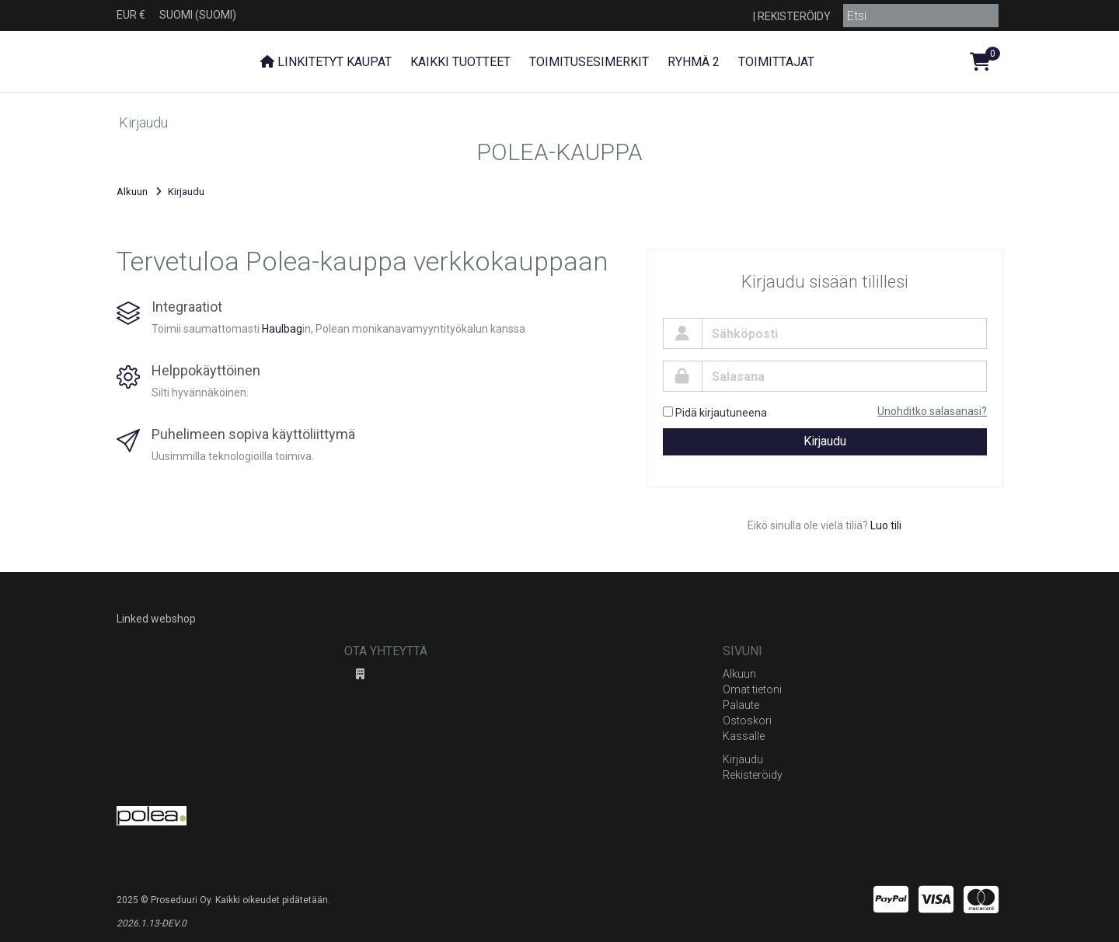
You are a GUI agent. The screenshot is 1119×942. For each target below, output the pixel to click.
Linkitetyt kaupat (326, 61)
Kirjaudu (825, 441)
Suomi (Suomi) (197, 15)
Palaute (741, 705)
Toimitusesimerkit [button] (589, 61)
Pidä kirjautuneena (715, 412)
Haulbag (282, 329)
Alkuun (132, 191)
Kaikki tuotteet (460, 61)
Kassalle (744, 736)
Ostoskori (747, 720)
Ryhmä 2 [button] (694, 61)
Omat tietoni (752, 689)
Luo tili (885, 525)
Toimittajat (776, 61)
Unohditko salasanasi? (932, 411)
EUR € (131, 15)
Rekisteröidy (794, 16)
